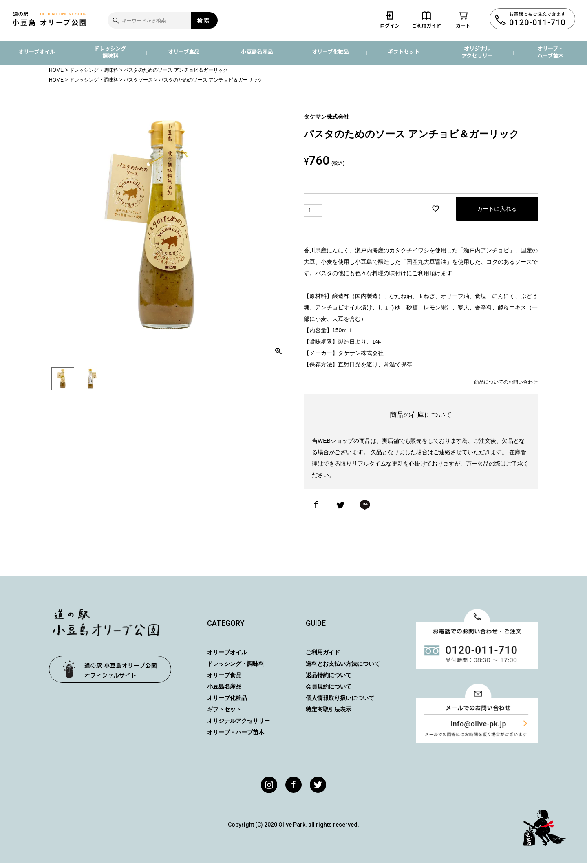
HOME (56, 70)
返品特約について (328, 675)
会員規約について (328, 686)
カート (463, 19)
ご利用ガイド (426, 19)
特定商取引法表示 (328, 709)
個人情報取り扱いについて (340, 698)
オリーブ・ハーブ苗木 (550, 52)
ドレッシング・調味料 (93, 70)
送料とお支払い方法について (343, 663)
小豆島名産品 (257, 51)
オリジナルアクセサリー (477, 52)
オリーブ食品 (183, 51)
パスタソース (138, 80)
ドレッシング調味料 (110, 52)
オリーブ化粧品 (330, 51)
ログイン (389, 19)
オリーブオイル (36, 51)
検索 (204, 20)
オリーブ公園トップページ (110, 669)
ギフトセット (403, 51)
